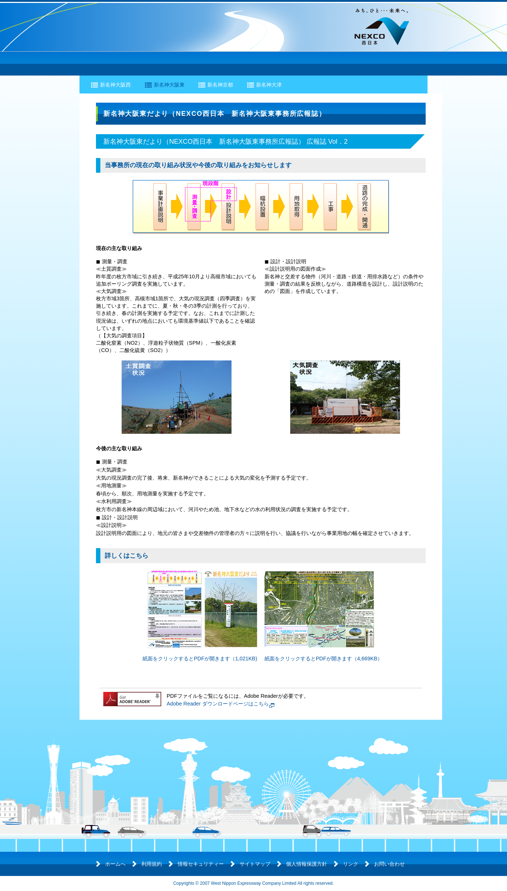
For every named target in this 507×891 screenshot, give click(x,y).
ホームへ (115, 864)
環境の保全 (221, 63)
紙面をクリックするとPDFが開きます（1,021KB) (200, 658)
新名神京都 (220, 85)
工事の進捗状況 (163, 63)
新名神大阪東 (169, 85)
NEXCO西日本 (382, 26)
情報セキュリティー (201, 864)
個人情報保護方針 (306, 864)
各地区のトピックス (284, 63)
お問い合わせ (389, 864)
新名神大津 (269, 85)
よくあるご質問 (397, 63)
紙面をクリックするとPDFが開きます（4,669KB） (323, 658)
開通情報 (344, 63)
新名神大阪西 (115, 85)
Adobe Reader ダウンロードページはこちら (218, 704)
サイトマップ (255, 864)
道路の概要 (105, 63)
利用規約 (151, 864)
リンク (350, 864)
